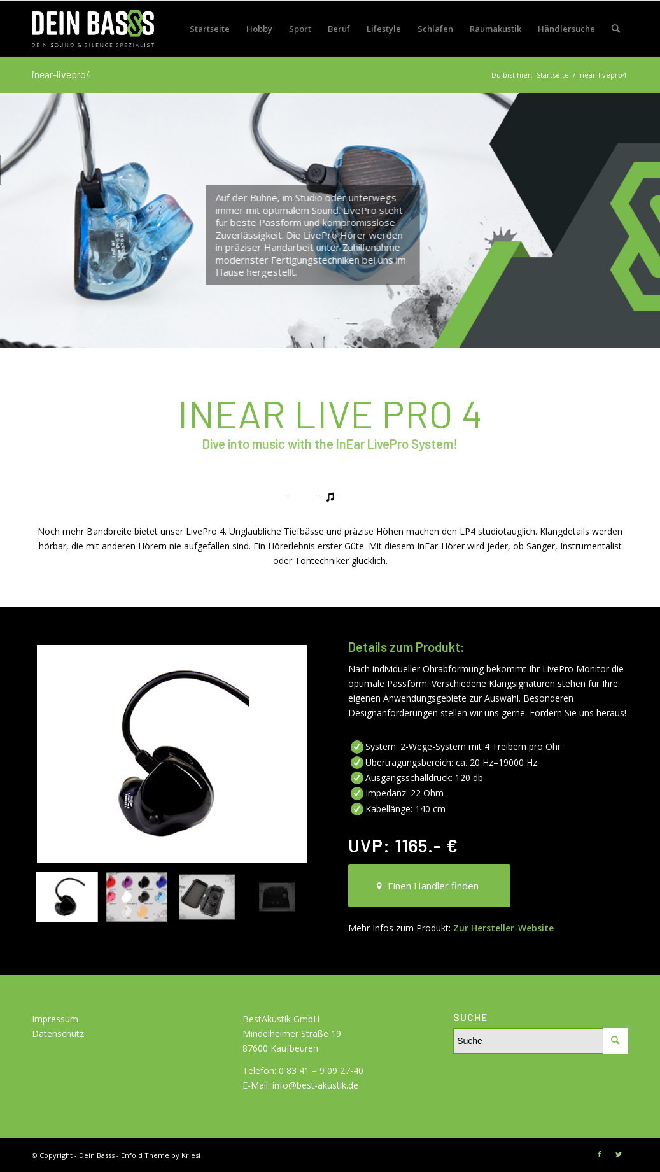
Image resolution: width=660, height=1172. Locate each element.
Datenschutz (58, 1033)
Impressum (55, 1019)
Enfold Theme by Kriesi (160, 1155)
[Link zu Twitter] (618, 1154)
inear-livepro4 (62, 74)
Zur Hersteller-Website (503, 928)
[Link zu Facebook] (599, 1154)
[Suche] (615, 29)
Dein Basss (97, 1155)
